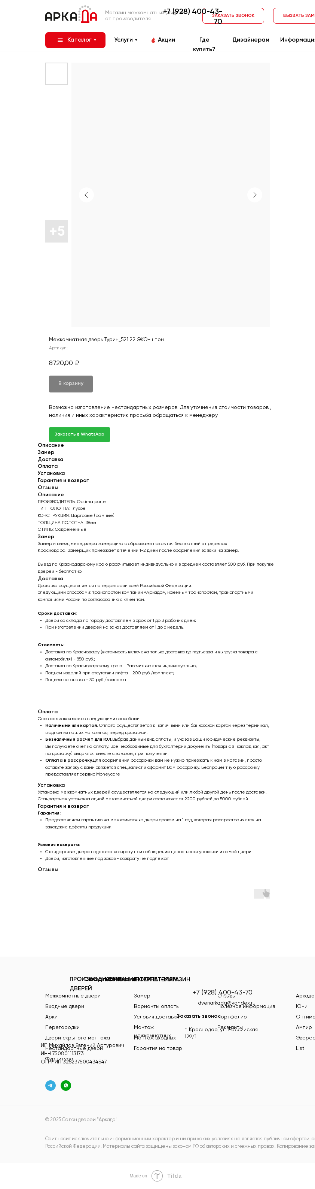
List (300, 1048)
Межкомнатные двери (73, 996)
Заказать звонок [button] (198, 1016)
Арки (51, 1017)
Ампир (304, 1027)
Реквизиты (230, 1027)
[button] (233, 16)
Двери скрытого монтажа (77, 1038)
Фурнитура (59, 1059)
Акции (166, 40)
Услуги (123, 40)
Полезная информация (246, 1006)
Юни (302, 1006)
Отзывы (226, 996)
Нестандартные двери (74, 1048)
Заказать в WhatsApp (79, 434)
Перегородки (62, 1027)
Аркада (305, 996)
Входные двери (64, 1006)
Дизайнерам (250, 40)
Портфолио (232, 1017)
